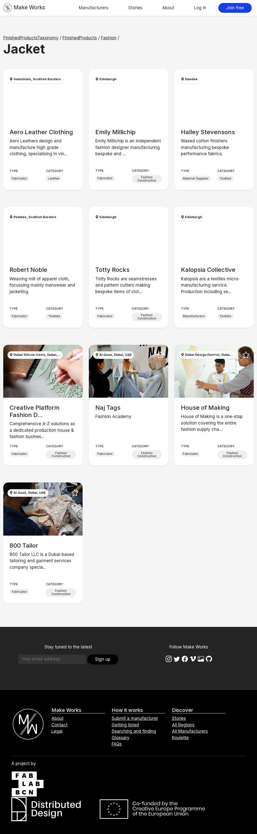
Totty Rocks (112, 269)
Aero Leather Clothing (41, 132)
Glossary (121, 737)
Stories (135, 7)
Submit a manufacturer (135, 718)
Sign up (102, 659)
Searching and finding (134, 731)
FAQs (117, 743)
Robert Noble (28, 269)
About (168, 7)
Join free (235, 7)
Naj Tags (107, 407)
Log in (200, 7)
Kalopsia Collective (208, 269)
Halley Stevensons (208, 132)
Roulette (180, 737)
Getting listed (125, 724)
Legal (56, 731)
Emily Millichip (115, 132)
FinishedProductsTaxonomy (30, 37)
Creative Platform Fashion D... (34, 411)
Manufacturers (93, 7)
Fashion (108, 37)
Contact (59, 724)
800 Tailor (24, 545)
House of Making (205, 407)
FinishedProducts (79, 37)
